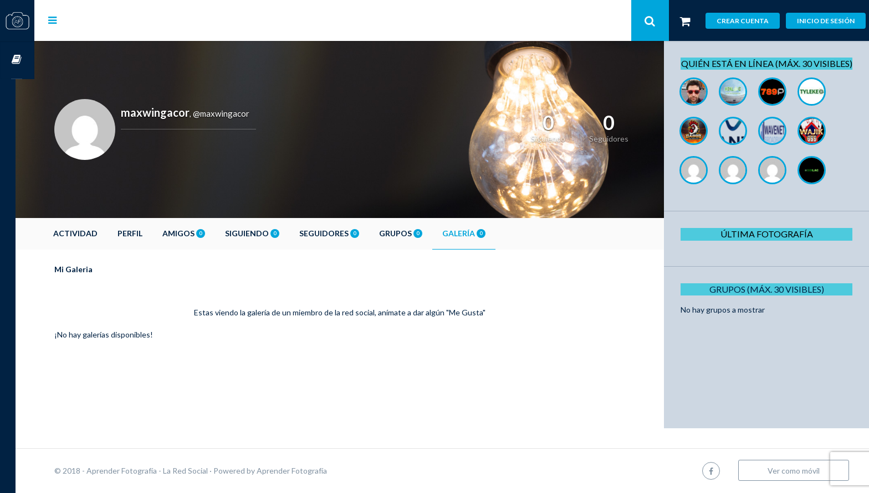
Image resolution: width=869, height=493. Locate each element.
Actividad (94, 233)
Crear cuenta (743, 21)
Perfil (148, 233)
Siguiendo (271, 233)
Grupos (419, 233)
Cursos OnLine (17, 60)
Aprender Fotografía (310, 470)
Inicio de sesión (826, 21)
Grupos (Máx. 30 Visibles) (769, 301)
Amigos (202, 233)
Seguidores (348, 233)
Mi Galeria (92, 269)
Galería (482, 233)
